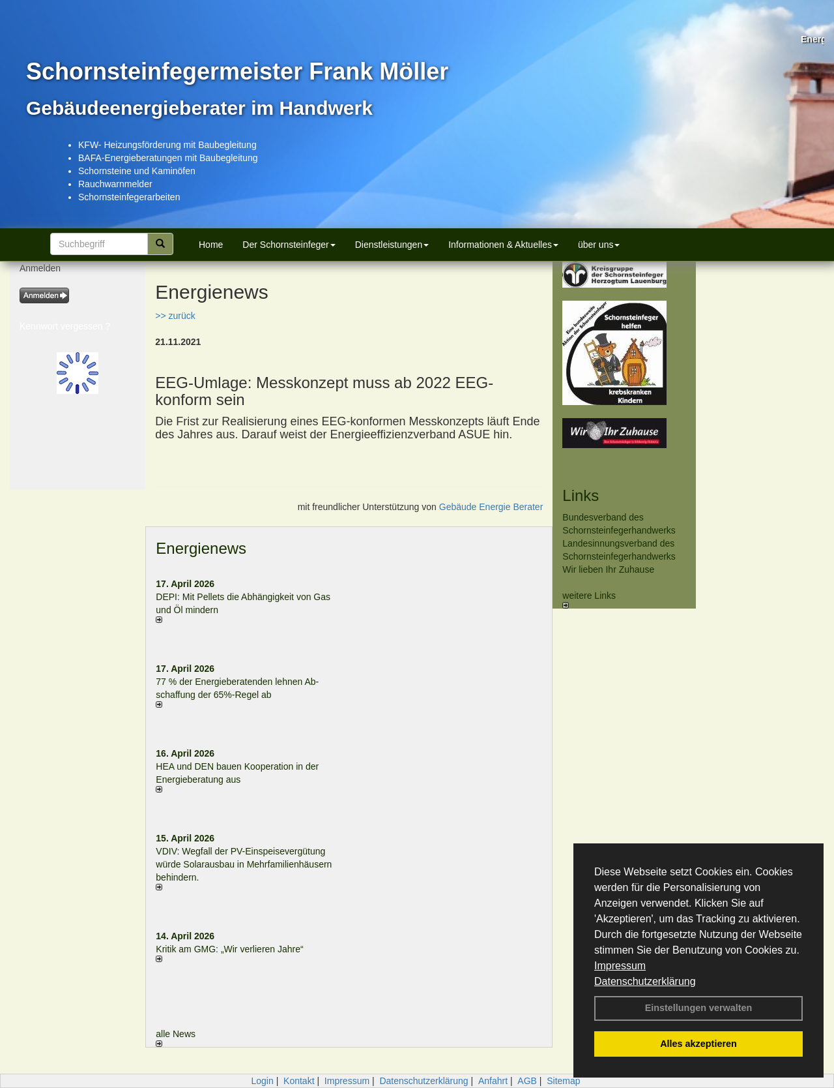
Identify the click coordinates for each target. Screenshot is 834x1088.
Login (262, 1081)
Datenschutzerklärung (645, 981)
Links (580, 495)
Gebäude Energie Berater (491, 507)
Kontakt (298, 1081)
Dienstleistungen (392, 244)
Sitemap (563, 1081)
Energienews (201, 548)
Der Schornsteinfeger (288, 244)
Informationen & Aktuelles (503, 244)
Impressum (620, 965)
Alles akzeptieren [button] (698, 1043)
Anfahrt (493, 1081)
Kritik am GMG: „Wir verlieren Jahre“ (229, 949)
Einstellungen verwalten (699, 1008)
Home (211, 244)
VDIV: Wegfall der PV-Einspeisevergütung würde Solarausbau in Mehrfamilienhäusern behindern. (244, 864)
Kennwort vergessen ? (65, 326)
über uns (599, 244)
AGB (527, 1081)
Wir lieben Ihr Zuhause (608, 569)
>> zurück (175, 315)
